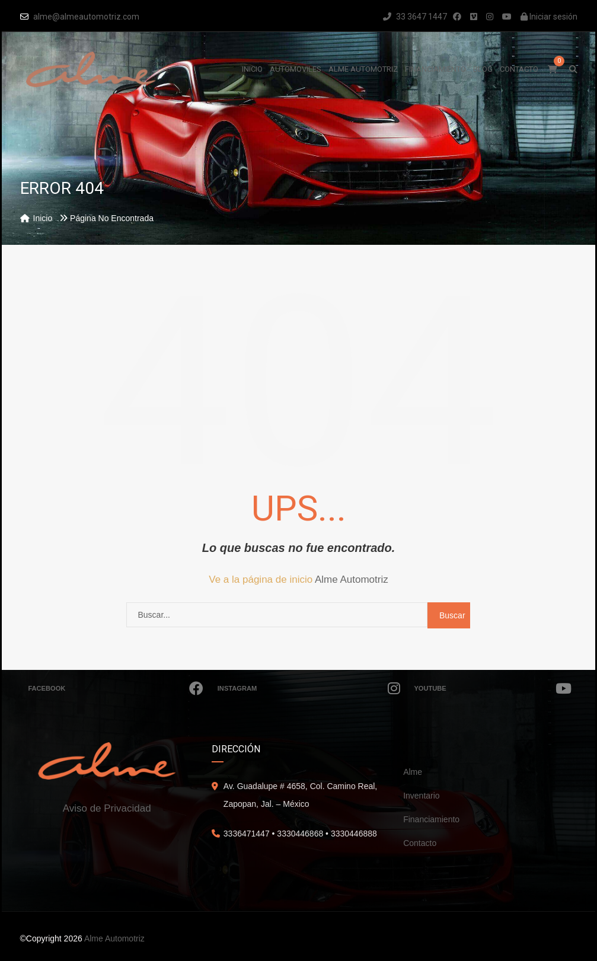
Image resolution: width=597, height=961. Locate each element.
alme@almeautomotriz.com (86, 16)
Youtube (493, 688)
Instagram (309, 688)
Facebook (116, 688)
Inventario (421, 795)
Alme (412, 772)
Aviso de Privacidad (107, 808)
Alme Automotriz (351, 579)
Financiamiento (431, 819)
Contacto (419, 843)
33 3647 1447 (415, 16)
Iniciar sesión (549, 16)
